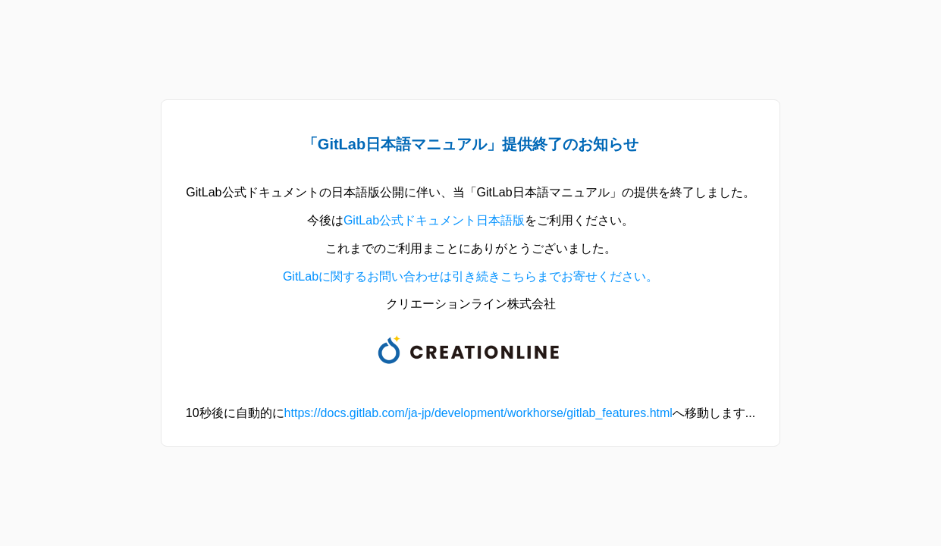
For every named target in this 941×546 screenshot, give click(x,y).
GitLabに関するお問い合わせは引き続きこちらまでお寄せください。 (470, 276)
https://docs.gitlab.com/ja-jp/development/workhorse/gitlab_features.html (478, 412)
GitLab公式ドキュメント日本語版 (434, 220)
